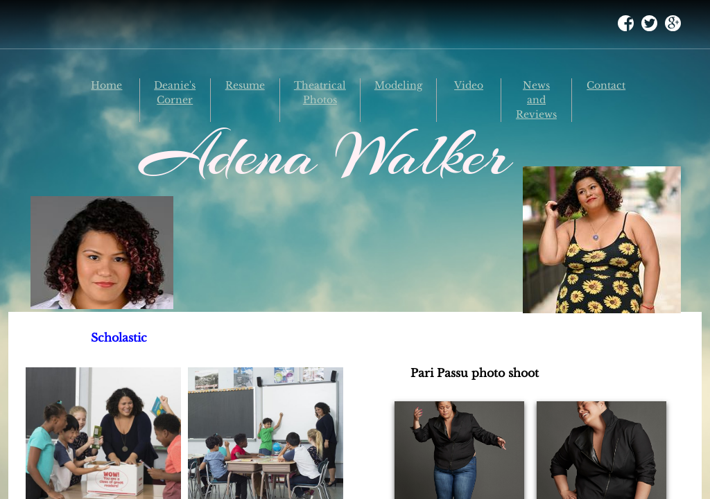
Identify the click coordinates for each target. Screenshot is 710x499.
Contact (606, 85)
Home (106, 85)
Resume (245, 85)
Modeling (398, 85)
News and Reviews (536, 100)
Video (468, 85)
